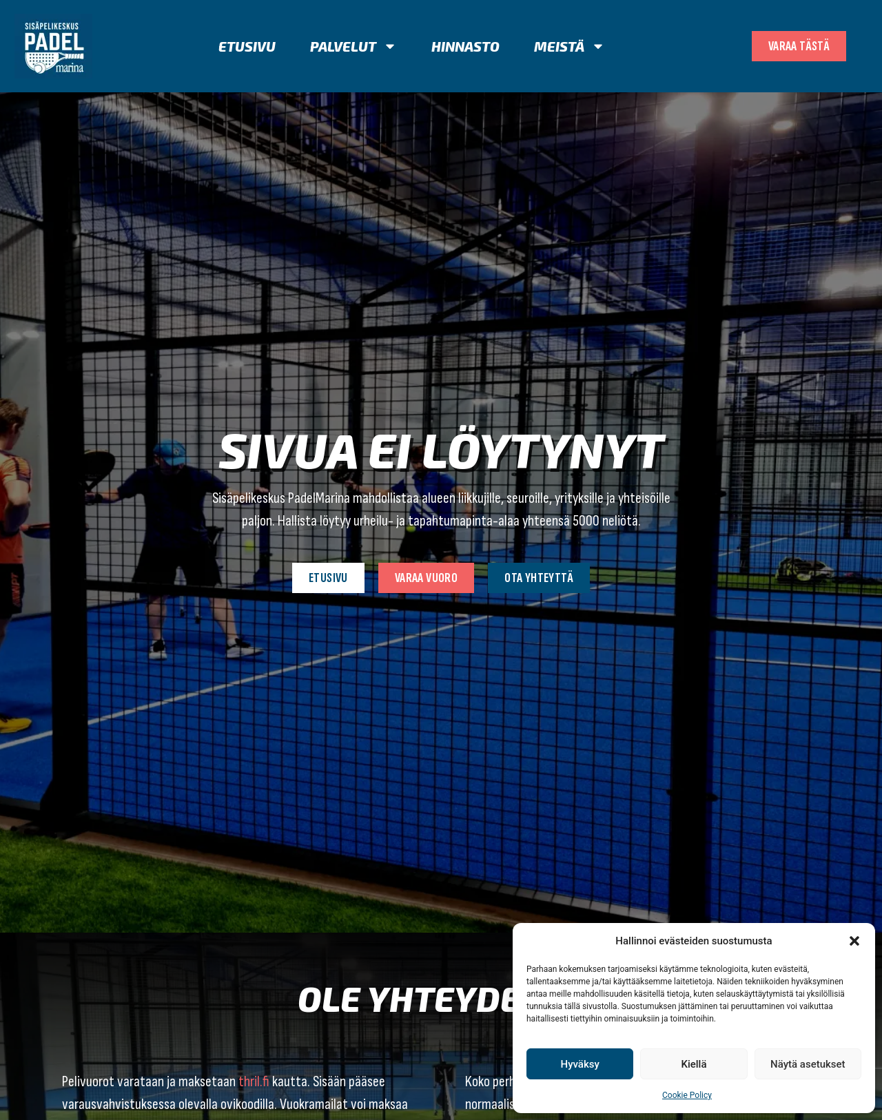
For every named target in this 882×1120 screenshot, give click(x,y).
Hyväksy (580, 1064)
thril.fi (253, 1081)
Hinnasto (465, 46)
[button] (854, 941)
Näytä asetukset (807, 1064)
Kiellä (693, 1064)
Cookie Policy (687, 1095)
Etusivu (247, 46)
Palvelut (353, 46)
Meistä (569, 46)
